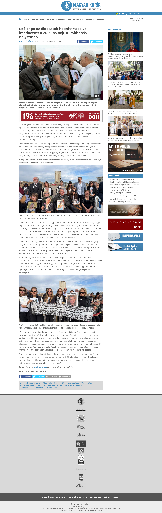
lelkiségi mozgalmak (117, 193)
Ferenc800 (123, 182)
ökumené (130, 190)
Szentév (129, 193)
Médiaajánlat (72, 510)
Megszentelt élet (76, 19)
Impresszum (63, 510)
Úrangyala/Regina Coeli (126, 199)
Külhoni (50, 19)
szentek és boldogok (117, 201)
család (113, 195)
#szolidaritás (78, 385)
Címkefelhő (114, 175)
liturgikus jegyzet (125, 185)
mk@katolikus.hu (99, 509)
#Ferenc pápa (86, 383)
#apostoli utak (26, 383)
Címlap (45, 497)
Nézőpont (90, 19)
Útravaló (112, 187)
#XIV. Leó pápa (50, 388)
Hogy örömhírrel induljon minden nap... (122, 150)
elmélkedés (113, 182)
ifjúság (129, 201)
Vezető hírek (115, 29)
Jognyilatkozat (82, 510)
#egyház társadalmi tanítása (66, 383)
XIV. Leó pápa (38, 19)
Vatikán (136, 185)
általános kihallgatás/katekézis (121, 179)
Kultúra (100, 19)
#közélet (52, 385)
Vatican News (40, 367)
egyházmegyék (116, 190)
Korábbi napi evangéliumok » (132, 170)
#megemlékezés (64, 385)
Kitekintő (60, 19)
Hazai (27, 19)
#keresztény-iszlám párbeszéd (33, 385)
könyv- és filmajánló (125, 187)
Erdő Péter (122, 196)
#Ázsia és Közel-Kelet (43, 383)
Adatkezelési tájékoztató (94, 510)
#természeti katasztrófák (31, 388)
